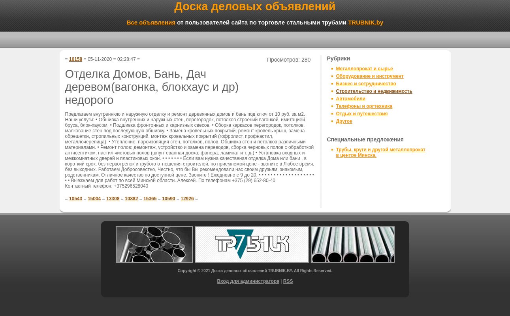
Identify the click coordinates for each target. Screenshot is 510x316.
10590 (168, 198)
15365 (149, 198)
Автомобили (351, 99)
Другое (344, 121)
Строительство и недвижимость (374, 91)
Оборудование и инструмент (370, 76)
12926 (187, 198)
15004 (94, 198)
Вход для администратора (248, 281)
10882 (131, 198)
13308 (112, 198)
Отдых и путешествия (362, 114)
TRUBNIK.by (365, 22)
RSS (288, 281)
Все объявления (151, 22)
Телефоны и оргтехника (364, 106)
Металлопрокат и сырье (364, 68)
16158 (75, 59)
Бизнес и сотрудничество (366, 84)
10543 (75, 198)
